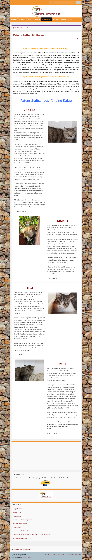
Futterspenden (17, 527)
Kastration (56, 19)
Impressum (47, 554)
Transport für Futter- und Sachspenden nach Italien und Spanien (32, 534)
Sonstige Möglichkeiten (20, 538)
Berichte (37, 19)
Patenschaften (46, 19)
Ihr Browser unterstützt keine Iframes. (46, 455)
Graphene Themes (26, 557)
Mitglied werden (17, 509)
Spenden (63, 19)
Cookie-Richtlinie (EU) (74, 554)
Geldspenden (17, 516)
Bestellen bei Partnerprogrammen (23, 520)
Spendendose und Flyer (20, 523)
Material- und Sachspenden (21, 531)
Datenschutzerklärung (59, 554)
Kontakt (70, 19)
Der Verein (22, 19)
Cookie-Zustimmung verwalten (21, 549)
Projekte (30, 19)
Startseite (14, 19)
